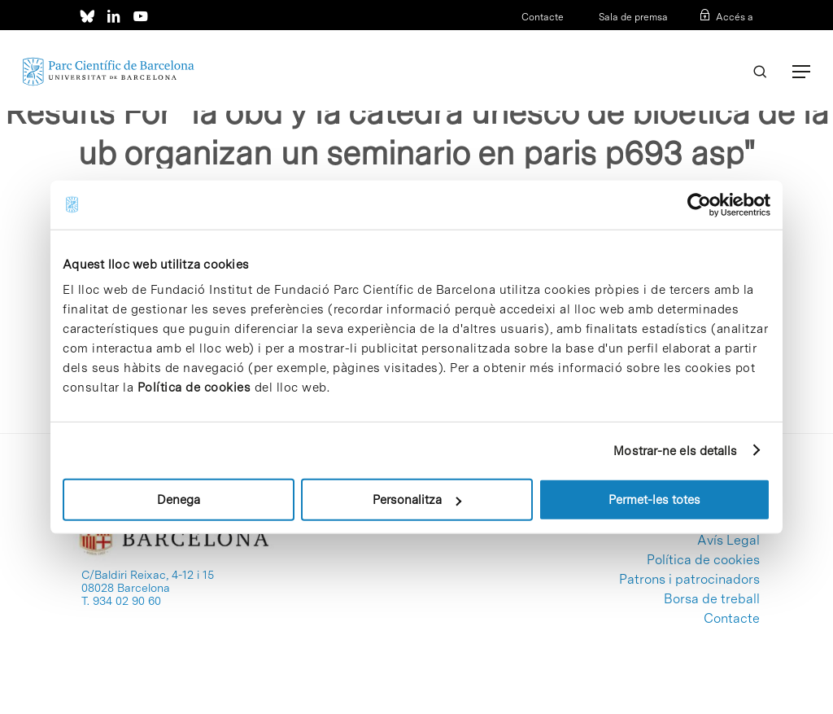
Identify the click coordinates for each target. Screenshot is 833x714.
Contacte (542, 17)
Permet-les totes (654, 500)
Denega (178, 500)
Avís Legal (728, 540)
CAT (691, 38)
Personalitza (417, 500)
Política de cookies (194, 387)
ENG (743, 38)
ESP (717, 38)
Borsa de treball (712, 599)
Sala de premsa (632, 17)
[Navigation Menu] (801, 72)
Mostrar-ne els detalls (675, 450)
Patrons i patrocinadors (689, 579)
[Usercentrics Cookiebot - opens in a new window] (699, 204)
